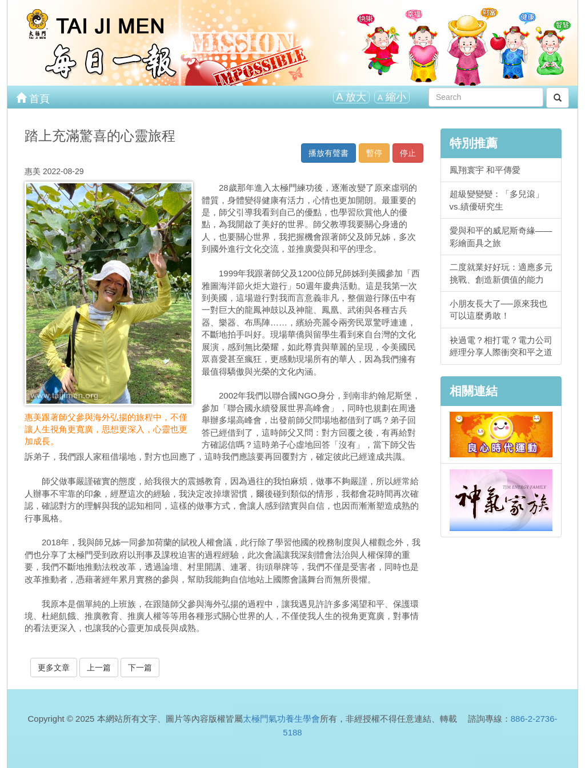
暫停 (374, 153)
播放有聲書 (328, 153)
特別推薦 (474, 143)
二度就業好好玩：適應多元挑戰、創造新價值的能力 (501, 273)
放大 (351, 97)
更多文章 (54, 667)
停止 (408, 153)
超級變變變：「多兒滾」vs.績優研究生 (497, 200)
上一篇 (99, 667)
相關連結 (474, 390)
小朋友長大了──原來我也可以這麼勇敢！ (498, 309)
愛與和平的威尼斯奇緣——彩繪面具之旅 (501, 236)
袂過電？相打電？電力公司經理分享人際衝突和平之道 (501, 346)
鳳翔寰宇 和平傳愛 (485, 170)
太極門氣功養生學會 (281, 718)
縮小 (392, 97)
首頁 (33, 97)
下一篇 (140, 667)
